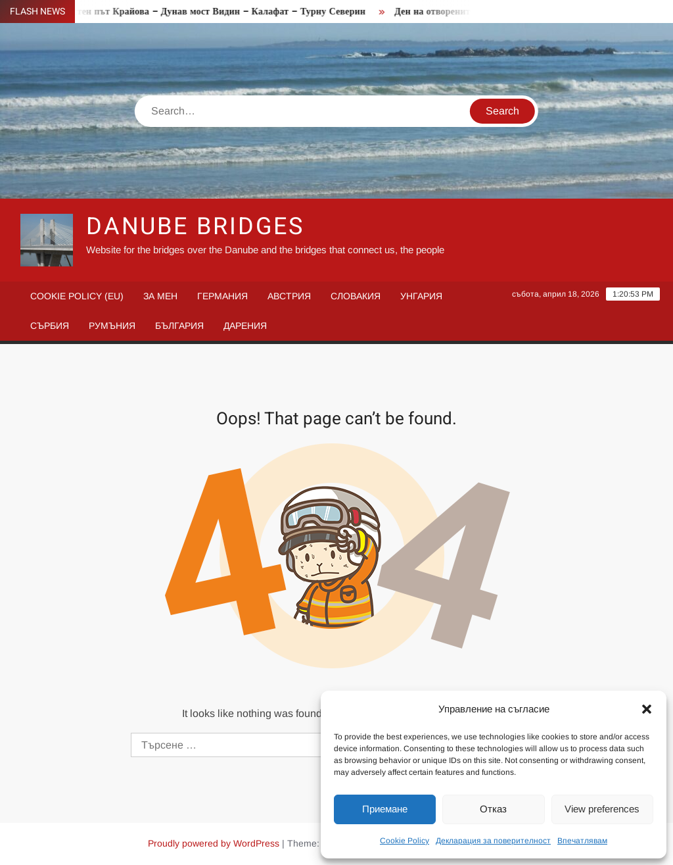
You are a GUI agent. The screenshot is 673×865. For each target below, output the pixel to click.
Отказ (493, 808)
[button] (646, 709)
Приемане (384, 808)
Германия (222, 296)
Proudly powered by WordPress (213, 843)
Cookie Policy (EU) (77, 296)
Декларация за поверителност (493, 840)
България (179, 325)
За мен (160, 296)
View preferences (602, 808)
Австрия (289, 296)
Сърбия (49, 325)
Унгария (421, 296)
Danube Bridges (195, 226)
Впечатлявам (582, 840)
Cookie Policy (404, 840)
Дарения (245, 325)
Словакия (356, 296)
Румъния (112, 325)
